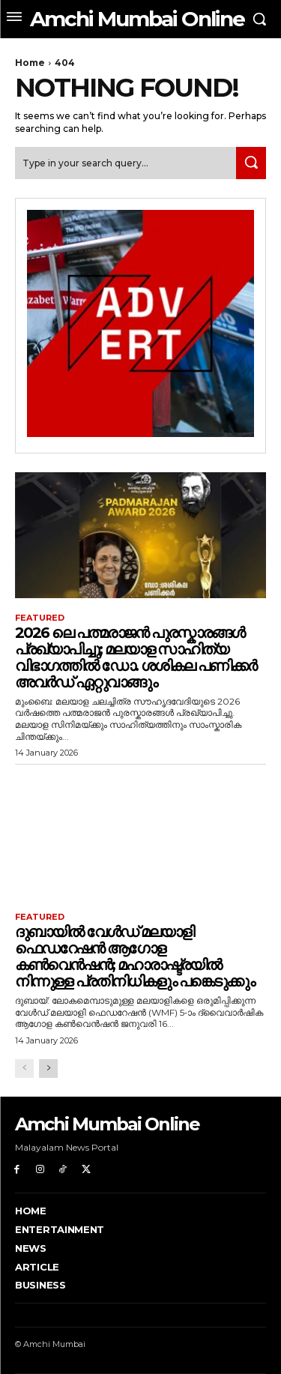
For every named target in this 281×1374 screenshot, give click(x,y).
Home (30, 62)
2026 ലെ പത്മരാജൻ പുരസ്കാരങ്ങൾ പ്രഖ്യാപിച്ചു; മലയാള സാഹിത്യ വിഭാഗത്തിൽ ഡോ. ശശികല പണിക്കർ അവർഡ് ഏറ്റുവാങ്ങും (135, 657)
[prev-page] (24, 1068)
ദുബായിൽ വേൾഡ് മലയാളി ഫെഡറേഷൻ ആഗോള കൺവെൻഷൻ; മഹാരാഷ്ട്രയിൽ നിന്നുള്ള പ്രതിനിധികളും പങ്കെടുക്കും (134, 956)
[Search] (251, 163)
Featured (39, 618)
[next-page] (48, 1068)
